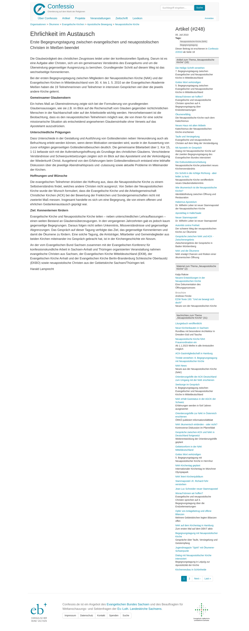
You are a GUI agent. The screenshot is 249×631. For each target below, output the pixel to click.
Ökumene (54, 24)
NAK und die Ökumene (187, 250)
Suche (126, 615)
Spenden (113, 615)
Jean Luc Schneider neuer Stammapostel (196, 488)
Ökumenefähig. (183, 114)
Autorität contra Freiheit (187, 225)
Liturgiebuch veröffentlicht (188, 323)
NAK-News (181, 365)
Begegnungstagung (188, 45)
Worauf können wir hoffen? (189, 96)
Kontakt (101, 615)
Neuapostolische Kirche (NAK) (193, 41)
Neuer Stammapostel (186, 217)
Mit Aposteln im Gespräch (188, 147)
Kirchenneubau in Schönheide (190, 569)
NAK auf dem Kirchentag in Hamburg (194, 525)
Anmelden (209, 18)
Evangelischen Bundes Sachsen (128, 604)
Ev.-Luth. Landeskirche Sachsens (139, 608)
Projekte (80, 18)
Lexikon (137, 18)
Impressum (70, 615)
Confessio (61, 6)
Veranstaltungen (100, 18)
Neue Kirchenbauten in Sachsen (192, 328)
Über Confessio (47, 18)
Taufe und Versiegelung (187, 136)
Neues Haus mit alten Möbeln (190, 125)
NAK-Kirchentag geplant (187, 465)
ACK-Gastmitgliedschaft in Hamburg (194, 353)
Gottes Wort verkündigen (188, 82)
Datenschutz (86, 615)
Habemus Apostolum (186, 202)
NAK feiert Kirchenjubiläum (189, 476)
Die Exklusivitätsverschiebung (190, 162)
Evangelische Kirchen (73, 24)
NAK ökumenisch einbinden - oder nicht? (196, 424)
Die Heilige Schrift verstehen (190, 68)
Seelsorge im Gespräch (187, 384)
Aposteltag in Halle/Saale (188, 213)
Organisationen (38, 24)
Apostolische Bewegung (99, 24)
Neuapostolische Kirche (127, 24)
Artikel (66, 18)
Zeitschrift (121, 18)
